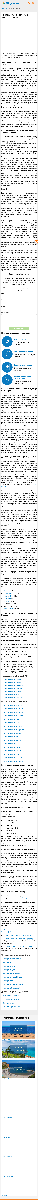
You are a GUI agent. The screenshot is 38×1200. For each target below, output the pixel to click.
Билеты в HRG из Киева (11, 737)
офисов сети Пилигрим (21, 898)
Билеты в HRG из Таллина (12, 758)
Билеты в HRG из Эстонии (12, 698)
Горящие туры (6, 1195)
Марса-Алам (8, 609)
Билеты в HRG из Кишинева (13, 740)
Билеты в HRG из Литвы (12, 683)
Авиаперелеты (20, 339)
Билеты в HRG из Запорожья (13, 730)
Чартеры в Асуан (9, 962)
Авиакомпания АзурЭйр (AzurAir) (19, 946)
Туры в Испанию (7, 1117)
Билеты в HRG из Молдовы (13, 686)
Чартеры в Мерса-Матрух (12, 977)
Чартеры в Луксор (9, 970)
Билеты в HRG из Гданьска (13, 719)
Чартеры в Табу (8, 981)
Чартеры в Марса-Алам (11, 973)
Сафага (6, 601)
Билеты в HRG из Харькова (13, 761)
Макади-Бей (8, 596)
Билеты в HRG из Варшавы (13, 709)
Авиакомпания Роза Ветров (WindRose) (18, 935)
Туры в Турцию (6, 1059)
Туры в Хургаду (8, 1003)
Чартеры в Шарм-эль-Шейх (13, 984)
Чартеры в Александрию (12, 959)
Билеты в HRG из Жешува (12, 726)
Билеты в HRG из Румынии (12, 692)
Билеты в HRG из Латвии (12, 680)
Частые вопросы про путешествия (22, 377)
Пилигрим (4, 8)
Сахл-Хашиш (8, 593)
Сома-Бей (7, 598)
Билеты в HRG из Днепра (12, 723)
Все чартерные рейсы (11, 999)
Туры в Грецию (6, 1098)
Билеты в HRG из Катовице (13, 733)
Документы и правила (23, 365)
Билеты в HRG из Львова (12, 744)
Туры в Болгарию (7, 1078)
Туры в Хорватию (7, 1156)
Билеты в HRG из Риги (11, 754)
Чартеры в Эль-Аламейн (12, 988)
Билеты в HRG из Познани (12, 751)
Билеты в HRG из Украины (12, 695)
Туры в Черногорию (8, 1176)
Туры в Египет (6, 1039)
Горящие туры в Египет (11, 1007)
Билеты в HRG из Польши (12, 689)
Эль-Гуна (7, 591)
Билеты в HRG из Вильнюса (13, 712)
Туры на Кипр (6, 1137)
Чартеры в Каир (9, 966)
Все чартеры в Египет (11, 996)
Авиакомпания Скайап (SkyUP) (19, 939)
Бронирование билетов (23, 352)
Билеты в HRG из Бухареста (13, 705)
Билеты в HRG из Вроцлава (13, 716)
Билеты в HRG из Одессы (12, 747)
